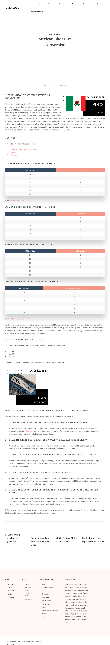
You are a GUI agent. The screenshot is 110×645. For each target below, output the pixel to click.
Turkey (44, 614)
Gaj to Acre (10, 541)
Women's (14, 155)
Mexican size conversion (50, 611)
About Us (11, 584)
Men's (13, 152)
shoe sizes (29, 431)
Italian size (46, 604)
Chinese (45, 594)
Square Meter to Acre (93, 541)
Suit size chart (28, 589)
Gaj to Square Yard (91, 538)
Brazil (44, 591)
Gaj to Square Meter (66, 538)
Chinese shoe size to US (20, 319)
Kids (12, 158)
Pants (27, 584)
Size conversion (55, 34)
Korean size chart (17, 201)
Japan (44, 607)
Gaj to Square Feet (40, 538)
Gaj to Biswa (11, 538)
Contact (10, 588)
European (45, 597)
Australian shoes (48, 588)
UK (43, 617)
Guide (10, 594)
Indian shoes (46, 601)
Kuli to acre (62, 541)
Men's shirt (28, 599)
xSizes (63, 85)
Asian (44, 584)
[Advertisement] (55, 67)
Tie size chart (27, 594)
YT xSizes (11, 597)
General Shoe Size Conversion (23, 150)
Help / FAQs (12, 591)
